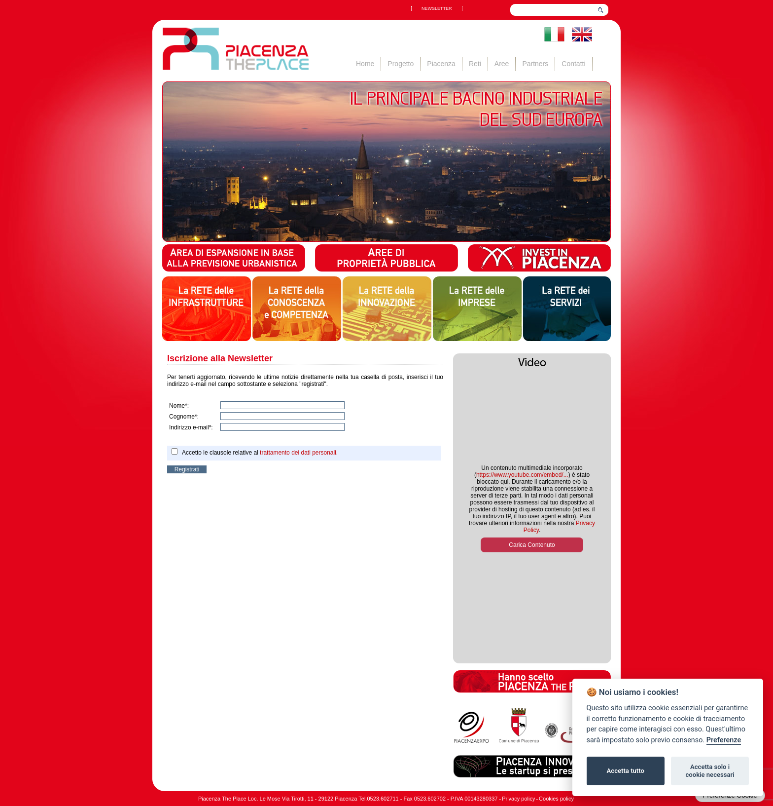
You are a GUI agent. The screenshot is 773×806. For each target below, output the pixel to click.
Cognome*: (184, 416)
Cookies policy (556, 799)
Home (365, 64)
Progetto (400, 64)
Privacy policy (518, 799)
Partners (535, 64)
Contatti (573, 64)
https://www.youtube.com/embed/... (522, 474)
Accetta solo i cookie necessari (709, 770)
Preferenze (723, 740)
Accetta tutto (625, 770)
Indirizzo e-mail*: (191, 427)
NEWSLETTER (437, 8)
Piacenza (441, 64)
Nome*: (179, 405)
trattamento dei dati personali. (299, 452)
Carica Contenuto (532, 544)
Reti (475, 64)
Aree (501, 64)
